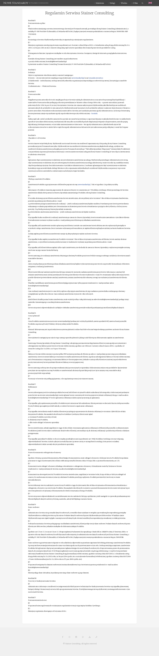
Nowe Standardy (15, 3)
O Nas (135, 3)
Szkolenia (100, 3)
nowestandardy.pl (78, 78)
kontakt (94, 113)
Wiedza (124, 3)
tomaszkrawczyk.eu (95, 78)
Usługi (112, 3)
